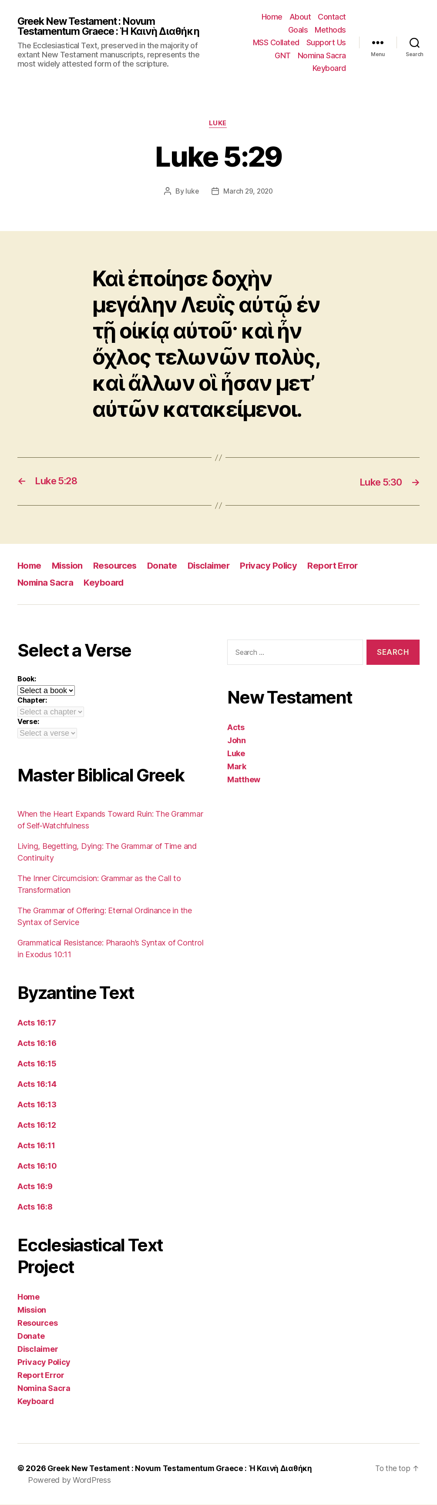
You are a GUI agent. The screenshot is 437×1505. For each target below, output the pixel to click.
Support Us (326, 42)
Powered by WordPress (69, 1480)
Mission (69, 566)
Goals (298, 29)
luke (191, 192)
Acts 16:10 (37, 1166)
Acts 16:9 (35, 1186)
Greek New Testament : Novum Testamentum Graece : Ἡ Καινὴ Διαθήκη (113, 26)
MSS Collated (276, 42)
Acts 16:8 (35, 1207)
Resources (119, 566)
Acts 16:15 (36, 1064)
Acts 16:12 (36, 1125)
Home (272, 16)
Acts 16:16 (36, 1043)
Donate (167, 566)
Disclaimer (215, 566)
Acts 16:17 (36, 1023)
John (236, 741)
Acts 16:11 (36, 1145)
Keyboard (329, 68)
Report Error (344, 566)
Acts (236, 728)
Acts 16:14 (36, 1084)
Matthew (243, 780)
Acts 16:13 (36, 1104)
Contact (332, 16)
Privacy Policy (278, 566)
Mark (236, 767)
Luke (218, 124)
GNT (283, 55)
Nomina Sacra (322, 55)
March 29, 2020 (248, 192)
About (300, 16)
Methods (330, 29)
